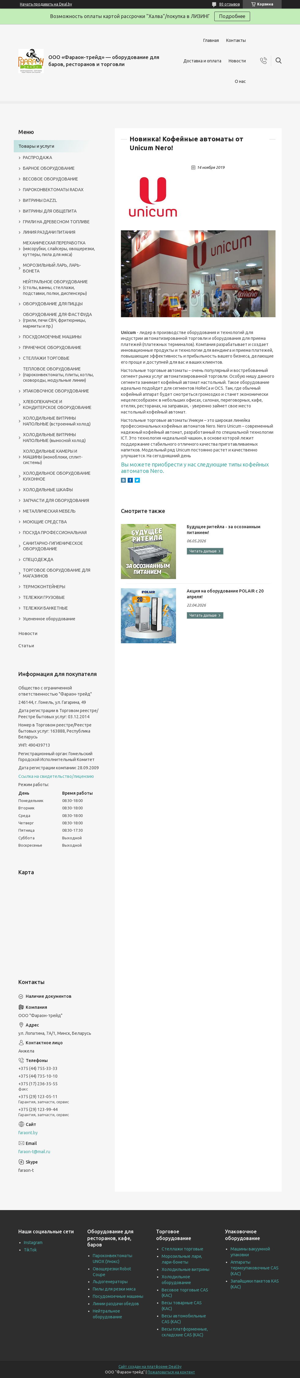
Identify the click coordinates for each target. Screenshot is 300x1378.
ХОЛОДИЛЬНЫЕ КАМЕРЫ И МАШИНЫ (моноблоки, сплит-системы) (53, 457)
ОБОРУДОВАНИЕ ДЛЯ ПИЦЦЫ (53, 303)
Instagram (33, 1242)
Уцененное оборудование (49, 618)
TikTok (30, 1249)
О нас (240, 81)
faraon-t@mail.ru (34, 1151)
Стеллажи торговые (182, 1248)
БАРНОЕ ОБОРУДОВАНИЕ (49, 168)
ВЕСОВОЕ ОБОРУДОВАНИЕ (50, 178)
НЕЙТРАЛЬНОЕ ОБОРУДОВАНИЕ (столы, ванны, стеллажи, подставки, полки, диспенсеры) (55, 287)
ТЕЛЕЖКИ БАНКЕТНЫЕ (45, 608)
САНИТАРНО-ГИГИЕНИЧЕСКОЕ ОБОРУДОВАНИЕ (53, 546)
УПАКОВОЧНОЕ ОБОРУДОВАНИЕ (56, 390)
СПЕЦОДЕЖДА (38, 559)
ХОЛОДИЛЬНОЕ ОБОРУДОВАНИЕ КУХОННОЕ (57, 476)
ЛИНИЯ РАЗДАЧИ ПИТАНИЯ (49, 232)
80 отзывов (229, 4)
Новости (237, 60)
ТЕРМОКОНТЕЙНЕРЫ (44, 586)
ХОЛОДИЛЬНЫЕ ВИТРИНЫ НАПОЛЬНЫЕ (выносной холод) (54, 437)
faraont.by (28, 1132)
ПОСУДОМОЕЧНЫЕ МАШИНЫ (52, 336)
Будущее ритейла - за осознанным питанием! (224, 529)
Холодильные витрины (185, 1269)
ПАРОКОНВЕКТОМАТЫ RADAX (53, 189)
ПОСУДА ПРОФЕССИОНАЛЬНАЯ (55, 532)
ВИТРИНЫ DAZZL (40, 200)
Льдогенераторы (110, 1281)
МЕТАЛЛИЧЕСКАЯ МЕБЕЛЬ (49, 511)
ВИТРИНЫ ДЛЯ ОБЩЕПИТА (50, 211)
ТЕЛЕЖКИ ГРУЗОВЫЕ (44, 597)
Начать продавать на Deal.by (46, 4)
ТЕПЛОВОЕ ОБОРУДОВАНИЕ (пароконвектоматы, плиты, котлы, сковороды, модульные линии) (58, 374)
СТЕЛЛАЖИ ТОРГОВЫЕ (46, 358)
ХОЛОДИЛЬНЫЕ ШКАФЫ (48, 489)
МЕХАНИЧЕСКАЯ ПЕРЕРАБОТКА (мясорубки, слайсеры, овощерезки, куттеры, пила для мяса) (59, 248)
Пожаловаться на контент (171, 1372)
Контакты (236, 40)
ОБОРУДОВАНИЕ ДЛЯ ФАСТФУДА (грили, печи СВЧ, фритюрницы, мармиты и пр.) (57, 320)
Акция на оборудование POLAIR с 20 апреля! (225, 594)
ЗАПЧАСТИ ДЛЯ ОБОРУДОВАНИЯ (56, 500)
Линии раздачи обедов (116, 1303)
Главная (211, 40)
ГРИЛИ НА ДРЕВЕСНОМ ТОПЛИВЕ (56, 221)
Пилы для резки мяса (114, 1289)
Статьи (26, 645)
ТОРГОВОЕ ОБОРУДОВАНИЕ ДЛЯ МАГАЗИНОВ (56, 573)
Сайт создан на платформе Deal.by (150, 1367)
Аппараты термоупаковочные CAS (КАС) (255, 1268)
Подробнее (232, 16)
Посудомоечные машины (118, 1296)
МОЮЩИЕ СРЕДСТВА (45, 521)
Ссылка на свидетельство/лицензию (56, 776)
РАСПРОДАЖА (37, 157)
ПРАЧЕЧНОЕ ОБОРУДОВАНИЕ (52, 347)
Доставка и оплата (202, 60)
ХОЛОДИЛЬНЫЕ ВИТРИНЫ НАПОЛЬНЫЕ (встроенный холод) (57, 421)
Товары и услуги (36, 146)
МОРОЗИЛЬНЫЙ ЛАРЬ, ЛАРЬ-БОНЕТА (52, 268)
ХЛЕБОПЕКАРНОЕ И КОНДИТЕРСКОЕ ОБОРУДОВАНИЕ (57, 404)
